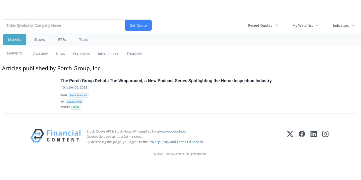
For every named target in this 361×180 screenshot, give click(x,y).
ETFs (62, 39)
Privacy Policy (159, 142)
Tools (83, 39)
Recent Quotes (260, 25)
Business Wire (74, 101)
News (60, 53)
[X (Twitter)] (290, 136)
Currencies (81, 53)
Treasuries (135, 53)
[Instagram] (325, 136)
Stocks (39, 39)
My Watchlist (302, 25)
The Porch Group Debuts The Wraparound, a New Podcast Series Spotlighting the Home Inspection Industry (166, 80)
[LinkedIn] (313, 136)
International (108, 53)
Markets (14, 39)
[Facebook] (302, 136)
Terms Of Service (190, 142)
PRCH (76, 107)
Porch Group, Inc (78, 95)
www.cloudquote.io (171, 131)
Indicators (341, 25)
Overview (40, 53)
